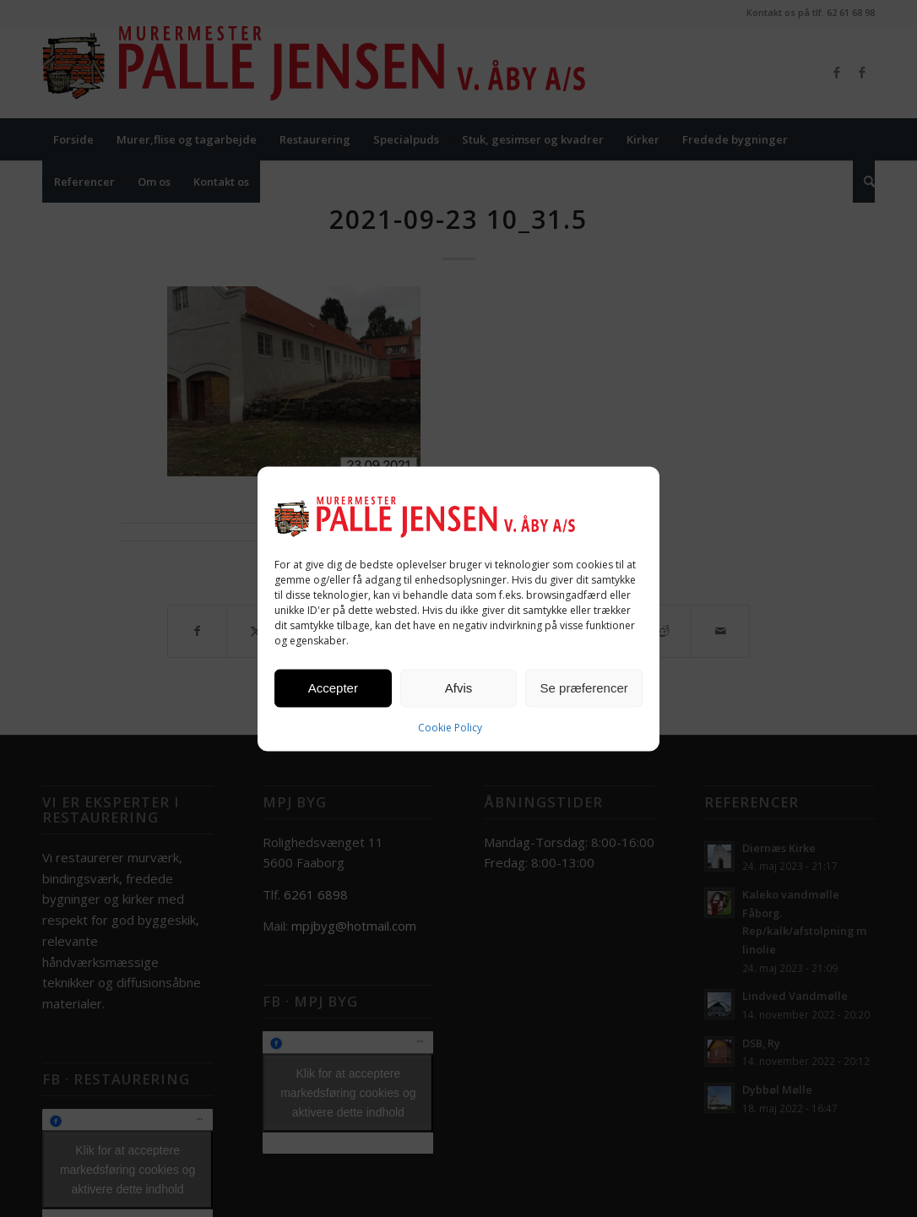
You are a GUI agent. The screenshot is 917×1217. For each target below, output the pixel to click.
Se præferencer (584, 688)
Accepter (333, 688)
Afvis (459, 688)
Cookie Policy (450, 727)
